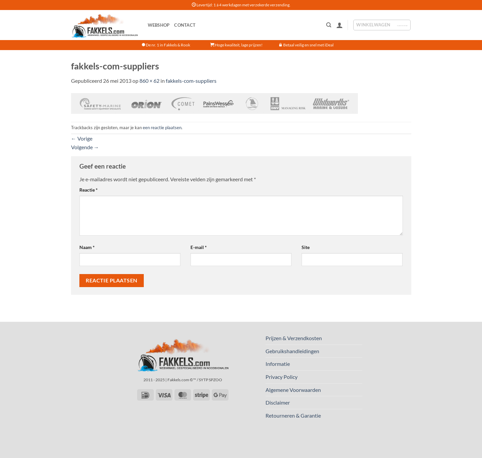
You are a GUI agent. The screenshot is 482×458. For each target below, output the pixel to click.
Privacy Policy (282, 377)
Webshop (159, 25)
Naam (87, 247)
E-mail (198, 247)
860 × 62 (149, 80)
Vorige (81, 138)
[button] (339, 25)
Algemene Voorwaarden (293, 390)
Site (306, 247)
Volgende (85, 147)
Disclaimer (278, 402)
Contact (184, 25)
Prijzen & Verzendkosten (294, 338)
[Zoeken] (328, 25)
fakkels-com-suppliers (191, 80)
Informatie (278, 364)
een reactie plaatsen (162, 127)
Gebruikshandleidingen (292, 351)
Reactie (88, 190)
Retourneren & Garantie (293, 415)
